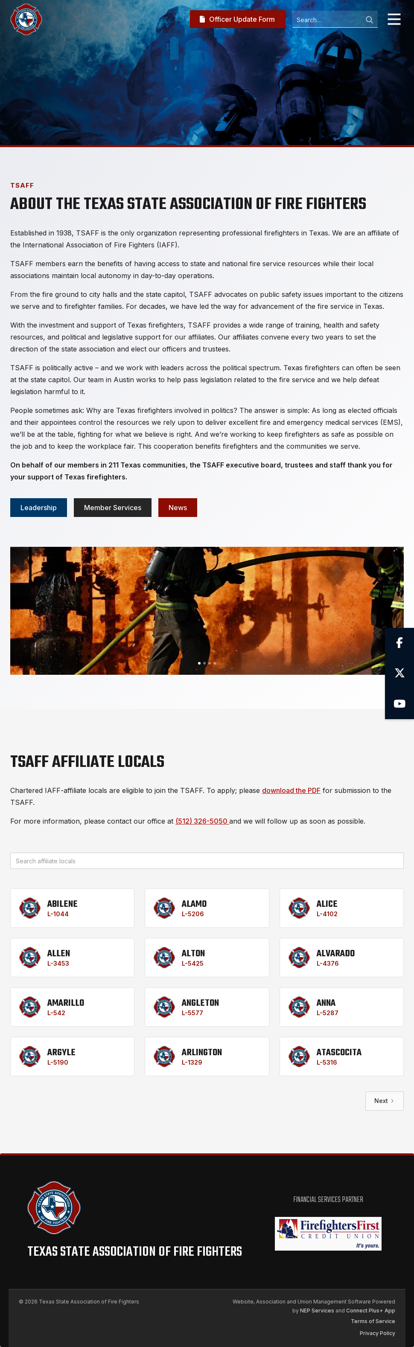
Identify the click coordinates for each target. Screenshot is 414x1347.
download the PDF (291, 790)
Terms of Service (373, 1321)
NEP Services (317, 1310)
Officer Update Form (237, 19)
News (178, 507)
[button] (394, 19)
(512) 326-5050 (202, 821)
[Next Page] (384, 1101)
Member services (112, 507)
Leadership (38, 507)
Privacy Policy (377, 1333)
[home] (26, 19)
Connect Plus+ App (370, 1310)
